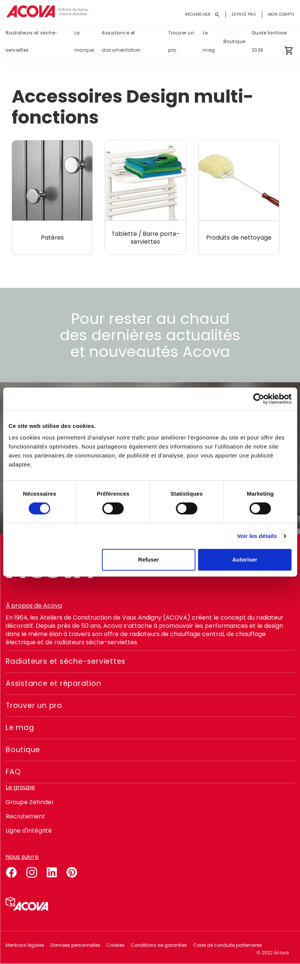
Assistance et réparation (56, 683)
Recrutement (25, 816)
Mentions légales (25, 945)
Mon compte (281, 14)
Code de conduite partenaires (227, 945)
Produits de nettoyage (238, 237)
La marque (84, 42)
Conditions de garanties (159, 945)
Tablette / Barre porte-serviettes (145, 237)
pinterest (72, 871)
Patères (52, 237)
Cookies (115, 945)
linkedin (51, 871)
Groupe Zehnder (30, 802)
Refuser (148, 559)
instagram (31, 871)
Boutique (234, 42)
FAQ (13, 772)
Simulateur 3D (27, 903)
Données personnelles (75, 945)
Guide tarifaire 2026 (269, 42)
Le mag (209, 42)
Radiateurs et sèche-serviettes (32, 42)
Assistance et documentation (121, 42)
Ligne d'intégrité (29, 830)
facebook (11, 871)
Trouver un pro (181, 42)
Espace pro (244, 14)
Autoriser (244, 559)
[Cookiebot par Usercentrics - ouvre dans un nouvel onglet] (258, 398)
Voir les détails (257, 536)
